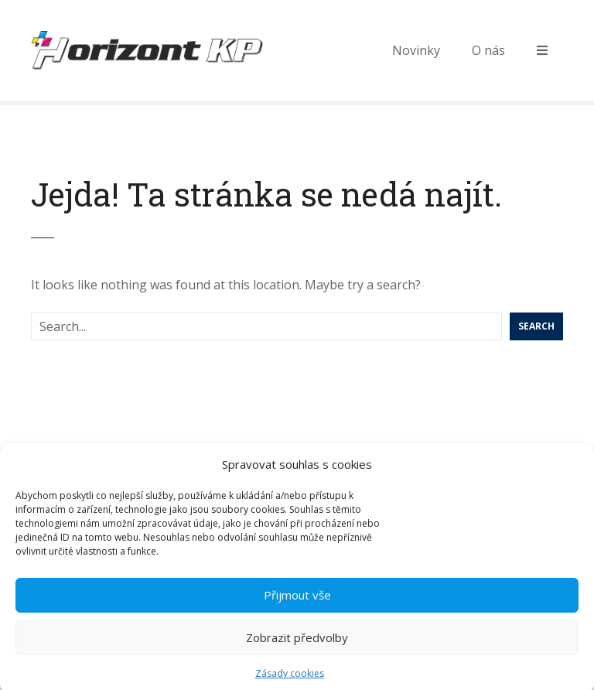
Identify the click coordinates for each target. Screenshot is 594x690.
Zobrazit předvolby (297, 643)
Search (536, 326)
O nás (488, 50)
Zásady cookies (289, 678)
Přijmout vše (297, 600)
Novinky (416, 50)
